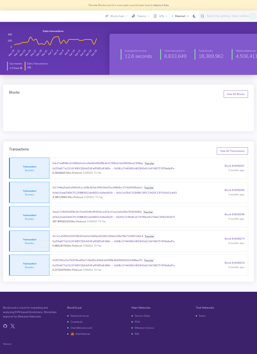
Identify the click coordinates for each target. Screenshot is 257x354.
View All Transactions (232, 151)
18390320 (80, 105)
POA (137, 321)
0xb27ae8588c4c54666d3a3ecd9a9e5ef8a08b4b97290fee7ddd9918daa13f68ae (97, 163)
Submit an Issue (79, 315)
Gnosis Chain (142, 315)
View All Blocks (236, 94)
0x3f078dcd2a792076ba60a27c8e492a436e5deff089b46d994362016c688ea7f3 (97, 260)
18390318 (202, 105)
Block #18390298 (234, 214)
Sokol (202, 315)
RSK (137, 334)
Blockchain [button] (114, 16)
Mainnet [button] (178, 16)
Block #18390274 (234, 238)
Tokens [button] (139, 16)
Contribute (76, 321)
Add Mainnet (82, 334)
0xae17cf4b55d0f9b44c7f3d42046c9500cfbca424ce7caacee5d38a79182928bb (97, 211)
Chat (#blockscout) (81, 328)
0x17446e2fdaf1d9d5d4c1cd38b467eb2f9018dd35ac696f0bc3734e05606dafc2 (97, 187)
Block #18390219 (234, 262)
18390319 (141, 105)
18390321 (18, 105)
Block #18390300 (234, 190)
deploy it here (161, 5)
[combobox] (231, 16)
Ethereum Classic (144, 328)
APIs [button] (159, 16)
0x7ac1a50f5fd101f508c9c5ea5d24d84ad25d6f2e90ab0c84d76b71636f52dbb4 (97, 236)
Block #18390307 (234, 165)
